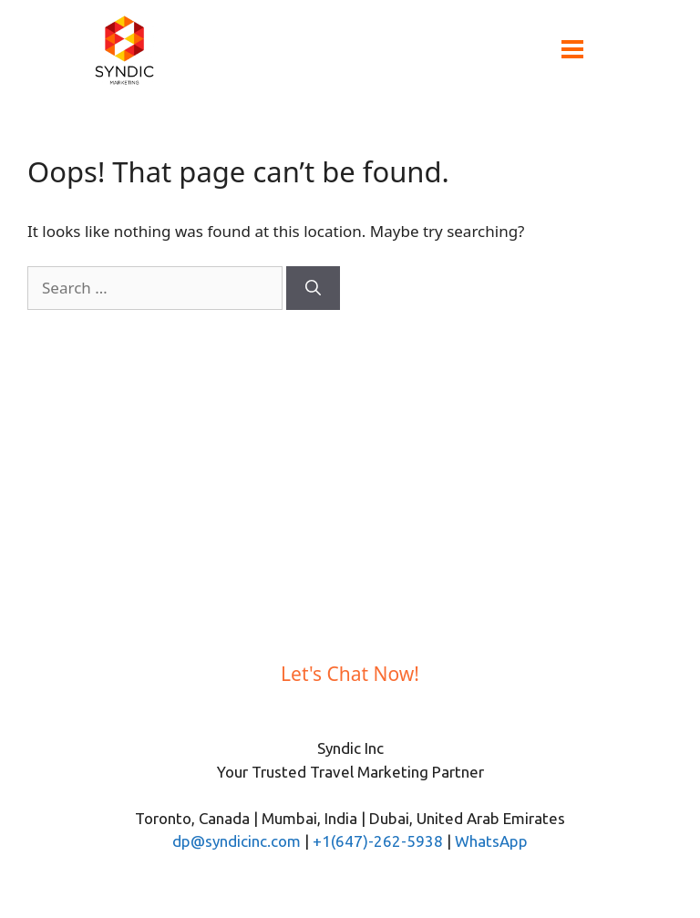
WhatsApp (491, 841)
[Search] (313, 288)
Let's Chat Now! (350, 673)
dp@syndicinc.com (236, 841)
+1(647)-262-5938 (378, 841)
